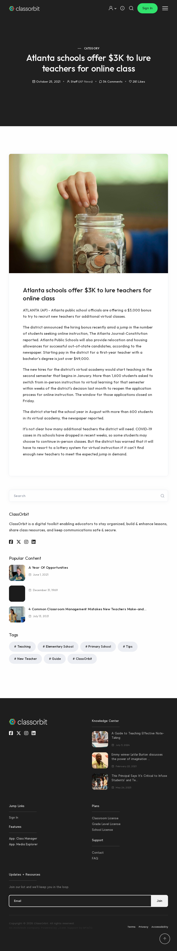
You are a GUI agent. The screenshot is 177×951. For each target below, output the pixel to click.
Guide (56, 659)
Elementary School (59, 646)
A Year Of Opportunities (48, 567)
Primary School (99, 646)
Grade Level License (106, 824)
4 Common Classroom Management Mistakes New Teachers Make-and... (87, 609)
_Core (62, 928)
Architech (19, 928)
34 (112, 81)
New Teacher (27, 659)
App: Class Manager (23, 838)
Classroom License (105, 818)
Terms (131, 927)
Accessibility (159, 927)
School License (102, 829)
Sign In (147, 8)
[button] (112, 8)
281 (139, 81)
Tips (129, 646)
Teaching (24, 646)
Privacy (143, 927)
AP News (85, 81)
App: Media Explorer (23, 844)
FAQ (95, 858)
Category (91, 48)
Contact (98, 852)
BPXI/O (87, 928)
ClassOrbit (84, 659)
